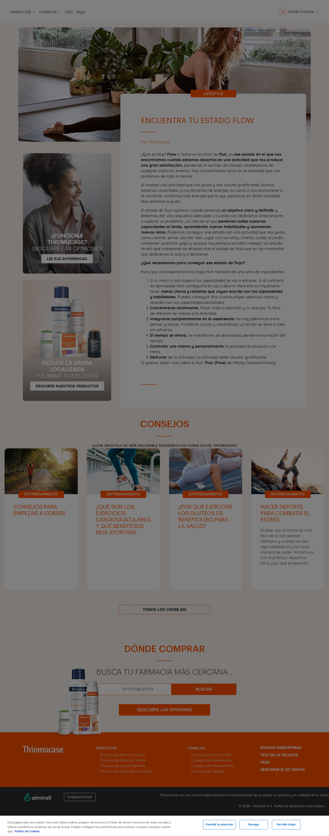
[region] (164, 826)
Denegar (253, 825)
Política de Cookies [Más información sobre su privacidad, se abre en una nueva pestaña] (27, 831)
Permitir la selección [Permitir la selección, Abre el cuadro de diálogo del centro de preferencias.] (219, 825)
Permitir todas (286, 825)
